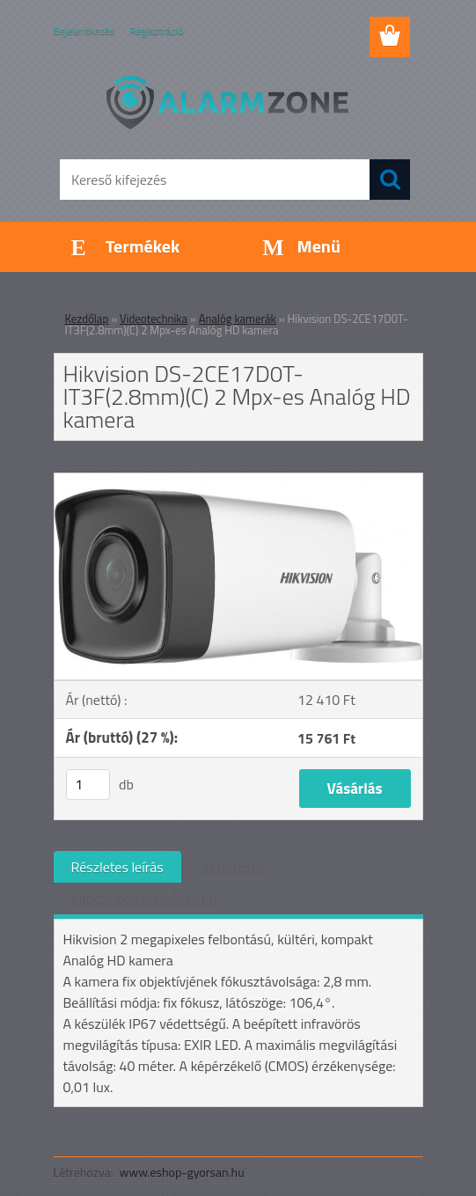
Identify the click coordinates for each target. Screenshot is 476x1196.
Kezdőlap (87, 318)
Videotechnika (153, 318)
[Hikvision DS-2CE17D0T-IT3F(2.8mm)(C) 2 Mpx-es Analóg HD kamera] (238, 480)
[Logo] (227, 102)
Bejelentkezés (84, 30)
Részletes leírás (117, 866)
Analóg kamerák (237, 318)
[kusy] (88, 784)
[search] (390, 179)
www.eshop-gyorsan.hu (182, 1172)
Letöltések (234, 866)
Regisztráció (156, 30)
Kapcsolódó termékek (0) (144, 898)
